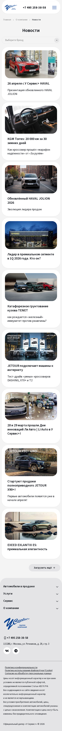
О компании (11, 608)
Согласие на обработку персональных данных (28, 673)
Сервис (8, 601)
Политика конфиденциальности (21, 667)
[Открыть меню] (54, 7)
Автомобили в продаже (19, 586)
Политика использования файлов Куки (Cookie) (29, 670)
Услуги (7, 594)
